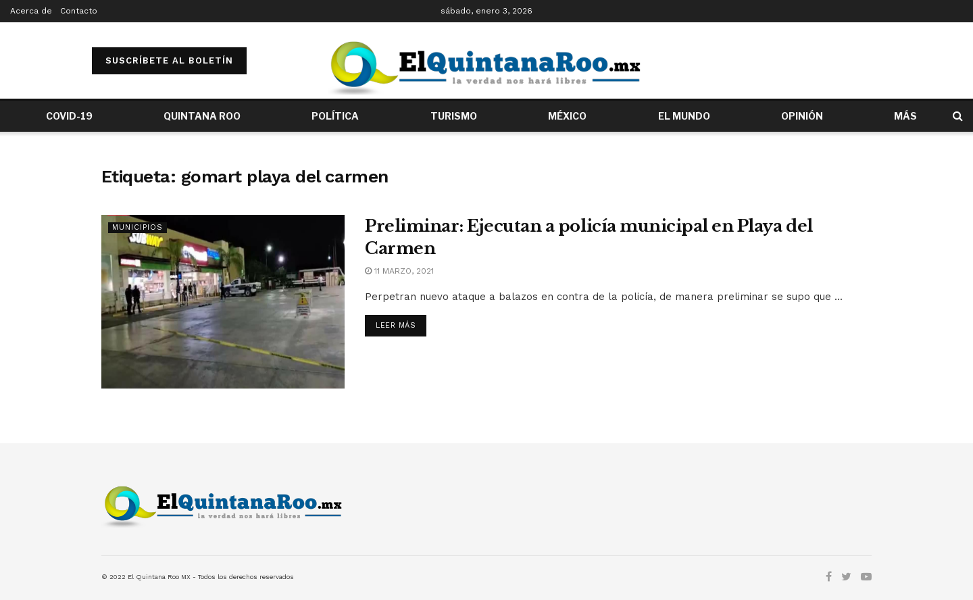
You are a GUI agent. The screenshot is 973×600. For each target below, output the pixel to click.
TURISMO (453, 116)
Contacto (78, 11)
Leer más (396, 325)
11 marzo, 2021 (399, 271)
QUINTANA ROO (202, 116)
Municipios (137, 227)
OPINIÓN (802, 116)
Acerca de (31, 11)
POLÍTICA (335, 116)
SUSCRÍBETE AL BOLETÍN (169, 60)
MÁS (905, 116)
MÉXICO (567, 116)
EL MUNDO (684, 116)
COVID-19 (69, 116)
